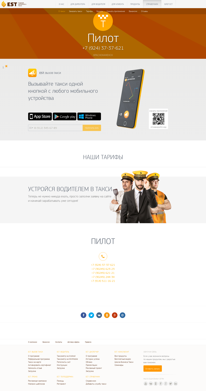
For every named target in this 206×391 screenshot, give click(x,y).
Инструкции (62, 365)
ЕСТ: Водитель (63, 352)
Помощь (60, 380)
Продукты (135, 4)
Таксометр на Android (66, 356)
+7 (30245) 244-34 (103, 277)
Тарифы (89, 11)
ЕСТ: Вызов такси (35, 352)
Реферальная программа (39, 359)
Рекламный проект (94, 368)
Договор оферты (73, 342)
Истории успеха (92, 359)
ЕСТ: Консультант (122, 352)
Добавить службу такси (96, 383)
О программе (33, 356)
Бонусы (100, 11)
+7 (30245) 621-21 (103, 273)
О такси (61, 11)
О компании (32, 342)
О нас (61, 4)
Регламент (61, 383)
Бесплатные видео (123, 359)
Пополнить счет (64, 362)
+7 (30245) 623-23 (103, 269)
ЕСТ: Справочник (93, 376)
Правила (88, 342)
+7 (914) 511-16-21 (103, 281)
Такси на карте (34, 362)
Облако (89, 362)
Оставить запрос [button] (152, 368)
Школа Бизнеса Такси (124, 362)
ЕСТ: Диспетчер (92, 352)
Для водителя (98, 4)
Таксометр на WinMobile (67, 359)
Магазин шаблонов (36, 383)
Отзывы (144, 11)
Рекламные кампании (37, 380)
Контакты (58, 342)
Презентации (91, 365)
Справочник (152, 4)
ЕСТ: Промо (32, 376)
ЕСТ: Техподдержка (65, 376)
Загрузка (32, 371)
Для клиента (118, 4)
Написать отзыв (35, 368)
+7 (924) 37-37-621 (103, 265)
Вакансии (133, 11)
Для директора (78, 4)
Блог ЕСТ (168, 4)
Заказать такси (75, 11)
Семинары (119, 365)
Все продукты (121, 356)
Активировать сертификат (39, 365)
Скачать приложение (116, 11)
